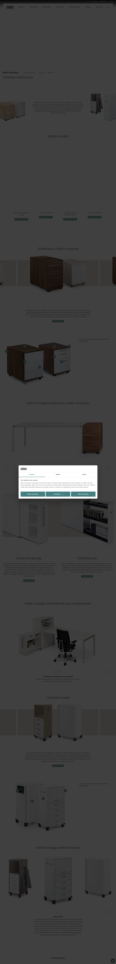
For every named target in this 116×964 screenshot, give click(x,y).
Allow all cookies (83, 494)
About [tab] (84, 474)
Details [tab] (58, 474)
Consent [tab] (31, 474)
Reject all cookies (32, 494)
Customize (58, 494)
